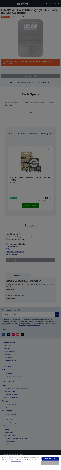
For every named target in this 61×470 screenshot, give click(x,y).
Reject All (50, 462)
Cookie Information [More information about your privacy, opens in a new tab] (16, 461)
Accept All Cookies (50, 458)
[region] (30, 462)
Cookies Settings (50, 466)
